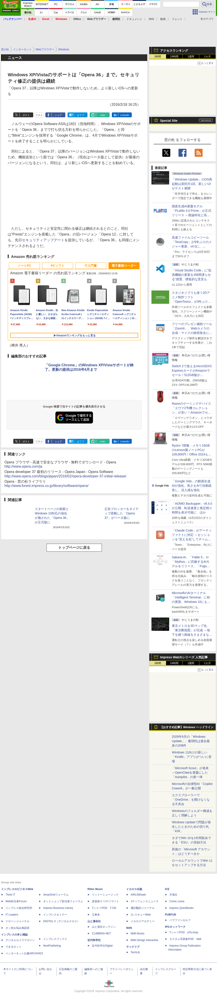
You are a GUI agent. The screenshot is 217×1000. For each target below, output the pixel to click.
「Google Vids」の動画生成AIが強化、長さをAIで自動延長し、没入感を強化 (192, 485)
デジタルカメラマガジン (20, 940)
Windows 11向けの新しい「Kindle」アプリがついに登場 (191, 757)
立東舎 (96, 914)
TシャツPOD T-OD (104, 908)
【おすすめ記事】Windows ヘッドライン (186, 727)
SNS (151, 19)
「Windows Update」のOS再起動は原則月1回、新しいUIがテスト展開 (192, 184)
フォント (177, 19)
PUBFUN (170, 914)
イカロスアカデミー (143, 921)
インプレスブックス (55, 939)
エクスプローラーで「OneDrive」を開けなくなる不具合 (191, 799)
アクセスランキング (174, 50)
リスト (39, 115)
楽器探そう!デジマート (105, 901)
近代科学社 (94, 940)
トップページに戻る (74, 547)
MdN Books (137, 933)
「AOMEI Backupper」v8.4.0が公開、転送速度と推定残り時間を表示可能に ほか (192, 508)
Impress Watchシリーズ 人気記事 (184, 657)
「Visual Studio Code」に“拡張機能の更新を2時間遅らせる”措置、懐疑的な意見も (191, 275)
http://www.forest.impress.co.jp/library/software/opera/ (46, 486)
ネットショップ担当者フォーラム (63, 901)
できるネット (13, 946)
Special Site (169, 120)
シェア (58, 115)
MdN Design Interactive (144, 940)
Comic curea (176, 901)
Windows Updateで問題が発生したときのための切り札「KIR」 (191, 826)
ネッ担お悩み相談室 (17, 927)
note (102, 115)
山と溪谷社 (94, 921)
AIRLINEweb (138, 894)
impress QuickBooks (181, 908)
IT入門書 (91, 265)
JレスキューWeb (141, 914)
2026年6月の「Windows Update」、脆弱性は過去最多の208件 (191, 741)
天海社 (173, 894)
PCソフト (57, 265)
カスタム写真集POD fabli (185, 939)
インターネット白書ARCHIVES (24, 953)
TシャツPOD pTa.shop (183, 932)
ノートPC (24, 265)
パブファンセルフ (180, 920)
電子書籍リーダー (124, 265)
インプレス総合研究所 (19, 908)
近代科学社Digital (102, 945)
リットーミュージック (105, 894)
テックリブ (133, 946)
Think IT (10, 894)
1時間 (157, 56)
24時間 (174, 56)
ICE (167, 889)
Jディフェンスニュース (145, 901)
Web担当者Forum (16, 901)
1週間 (191, 56)
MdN (129, 927)
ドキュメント (134, 19)
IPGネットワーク (175, 926)
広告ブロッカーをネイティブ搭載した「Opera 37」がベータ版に (122, 513)
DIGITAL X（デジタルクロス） (61, 921)
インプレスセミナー (55, 914)
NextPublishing (52, 945)
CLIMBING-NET (101, 933)
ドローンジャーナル (17, 921)
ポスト (26, 115)
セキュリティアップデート (43, 240)
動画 (163, 19)
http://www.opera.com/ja (23, 466)
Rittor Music (95, 889)
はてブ (80, 115)
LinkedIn (125, 115)
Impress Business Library (58, 908)
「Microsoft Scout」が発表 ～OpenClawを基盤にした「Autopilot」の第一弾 (190, 772)
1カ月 (207, 56)
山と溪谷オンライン (104, 926)
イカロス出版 (134, 889)
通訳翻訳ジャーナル (143, 908)
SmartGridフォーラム (56, 894)
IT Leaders (12, 914)
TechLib (135, 952)
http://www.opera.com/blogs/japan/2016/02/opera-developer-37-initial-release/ (65, 476)
